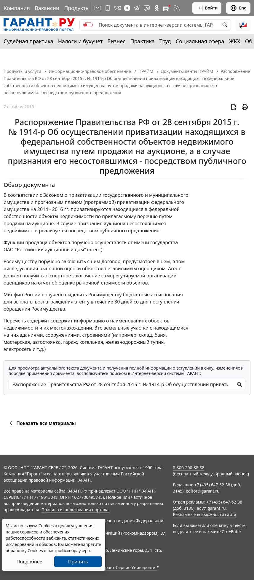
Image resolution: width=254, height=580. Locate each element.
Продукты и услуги (22, 71)
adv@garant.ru (211, 508)
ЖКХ (234, 41)
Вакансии (47, 8)
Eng (238, 8)
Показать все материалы (41, 423)
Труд (165, 41)
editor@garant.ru (203, 491)
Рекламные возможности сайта (204, 514)
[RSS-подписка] (176, 8)
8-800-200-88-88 (188, 467)
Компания (17, 8)
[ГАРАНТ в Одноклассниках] (156, 8)
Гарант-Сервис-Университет (129, 567)
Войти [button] (207, 8)
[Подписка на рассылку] (97, 8)
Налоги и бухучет (80, 41)
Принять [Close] (78, 561)
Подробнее (29, 561)
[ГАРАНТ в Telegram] (136, 8)
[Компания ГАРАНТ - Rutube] (166, 8)
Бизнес (116, 41)
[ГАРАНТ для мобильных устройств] (107, 8)
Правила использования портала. (75, 509)
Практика (142, 41)
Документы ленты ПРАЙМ (187, 71)
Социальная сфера (200, 41)
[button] (243, 25)
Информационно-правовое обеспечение (90, 71)
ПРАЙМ (145, 71)
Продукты (77, 8)
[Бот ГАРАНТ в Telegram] (146, 8)
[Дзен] (127, 8)
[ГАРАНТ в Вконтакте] (117, 8)
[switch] (88, 25)
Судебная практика (28, 41)
